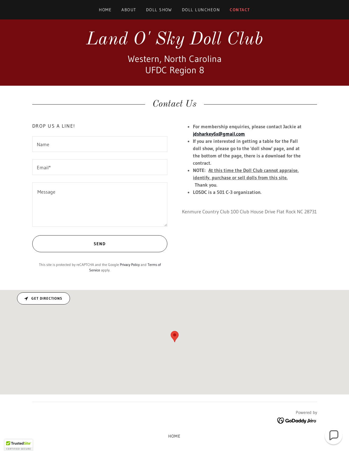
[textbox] (99, 144)
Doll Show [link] (159, 9)
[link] (174, 43)
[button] (19, 445)
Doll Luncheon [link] (201, 9)
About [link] (128, 9)
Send (69, 243)
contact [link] (240, 9)
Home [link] (105, 9)
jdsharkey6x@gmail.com (219, 134)
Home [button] (174, 436)
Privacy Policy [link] (130, 264)
